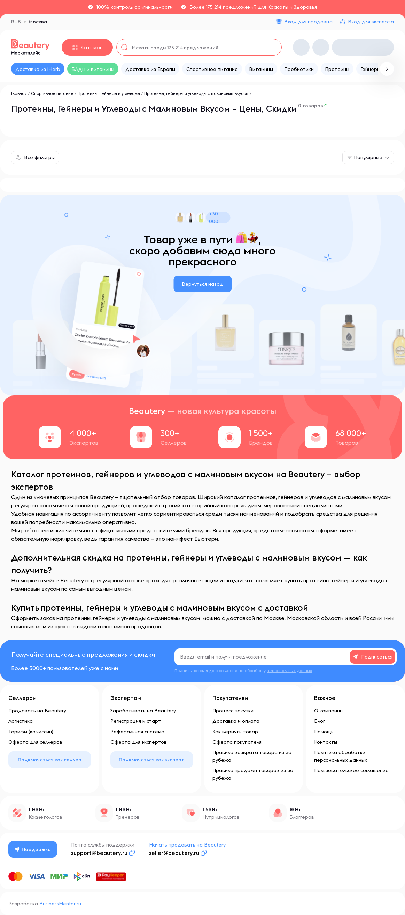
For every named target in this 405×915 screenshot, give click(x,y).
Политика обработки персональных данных (340, 756)
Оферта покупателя (237, 742)
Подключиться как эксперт (151, 760)
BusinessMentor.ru (60, 903)
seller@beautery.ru (174, 852)
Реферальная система (137, 731)
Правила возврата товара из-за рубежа (251, 756)
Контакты (325, 742)
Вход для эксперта (371, 21)
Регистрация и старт (135, 721)
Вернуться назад (202, 284)
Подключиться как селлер (49, 760)
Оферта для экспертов (138, 742)
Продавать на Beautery (37, 711)
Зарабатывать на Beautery (143, 711)
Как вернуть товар (235, 731)
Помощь (324, 731)
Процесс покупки (233, 711)
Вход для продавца (308, 21)
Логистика (20, 721)
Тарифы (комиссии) (30, 731)
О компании (328, 711)
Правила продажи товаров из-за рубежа (252, 774)
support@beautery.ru (99, 852)
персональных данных (289, 670)
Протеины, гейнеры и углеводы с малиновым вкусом (196, 93)
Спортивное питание (52, 93)
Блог (319, 721)
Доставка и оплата (235, 721)
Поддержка (33, 849)
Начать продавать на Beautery (187, 845)
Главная (19, 93)
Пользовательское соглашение (351, 770)
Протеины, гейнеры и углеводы (109, 93)
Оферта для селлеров (35, 742)
